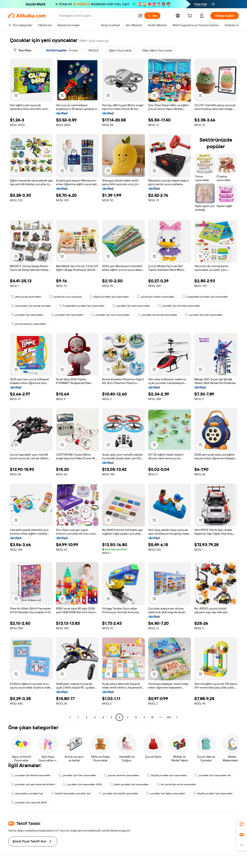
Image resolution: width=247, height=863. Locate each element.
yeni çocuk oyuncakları (26, 296)
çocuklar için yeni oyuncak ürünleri (33, 784)
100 (169, 717)
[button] (140, 15)
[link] (241, 824)
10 (152, 717)
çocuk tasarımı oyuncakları (28, 324)
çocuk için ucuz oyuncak (65, 296)
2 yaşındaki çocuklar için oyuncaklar (205, 296)
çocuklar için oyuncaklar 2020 (82, 784)
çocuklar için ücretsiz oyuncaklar (179, 305)
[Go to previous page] (70, 717)
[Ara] (152, 15)
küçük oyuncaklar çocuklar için (71, 793)
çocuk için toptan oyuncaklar (156, 296)
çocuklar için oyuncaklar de (213, 775)
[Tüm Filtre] (22, 50)
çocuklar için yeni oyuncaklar (131, 305)
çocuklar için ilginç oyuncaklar (165, 793)
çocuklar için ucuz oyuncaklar (110, 314)
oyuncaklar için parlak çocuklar (31, 305)
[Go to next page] (177, 717)
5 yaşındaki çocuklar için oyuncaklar (82, 305)
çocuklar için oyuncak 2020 (29, 802)
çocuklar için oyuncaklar (27, 314)
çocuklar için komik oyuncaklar (157, 314)
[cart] (190, 16)
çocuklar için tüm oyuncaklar (204, 314)
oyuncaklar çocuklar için (27, 793)
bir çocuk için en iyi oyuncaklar (176, 784)
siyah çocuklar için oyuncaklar (129, 784)
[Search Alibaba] (96, 15)
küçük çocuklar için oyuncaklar (109, 296)
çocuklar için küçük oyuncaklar (118, 793)
